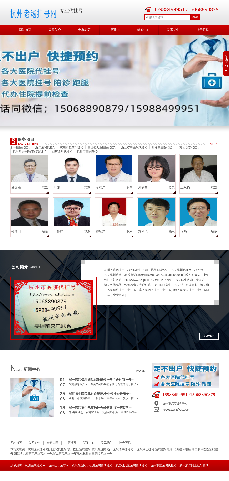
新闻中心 (143, 30)
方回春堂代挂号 (189, 147)
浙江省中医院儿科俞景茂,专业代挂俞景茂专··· (100, 393)
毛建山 (16, 231)
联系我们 (173, 30)
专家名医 (84, 30)
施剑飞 (143, 231)
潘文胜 (16, 187)
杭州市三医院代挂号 (90, 151)
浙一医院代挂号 (20, 147)
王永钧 (185, 187)
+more (213, 144)
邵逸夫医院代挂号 (163, 147)
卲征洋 (100, 231)
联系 (45, 187)
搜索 (195, 17)
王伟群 (58, 231)
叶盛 (57, 187)
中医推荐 (114, 30)
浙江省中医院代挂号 (134, 147)
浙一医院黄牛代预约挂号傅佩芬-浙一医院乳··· (100, 407)
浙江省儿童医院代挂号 (102, 147)
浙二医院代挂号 (45, 147)
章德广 (100, 187)
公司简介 (55, 30)
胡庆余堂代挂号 (62, 151)
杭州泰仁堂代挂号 (71, 147)
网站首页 (25, 30)
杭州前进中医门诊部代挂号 (30, 151)
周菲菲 (143, 187)
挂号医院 (202, 30)
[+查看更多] (118, 295)
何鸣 (183, 231)
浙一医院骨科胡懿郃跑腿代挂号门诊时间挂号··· (101, 379)
